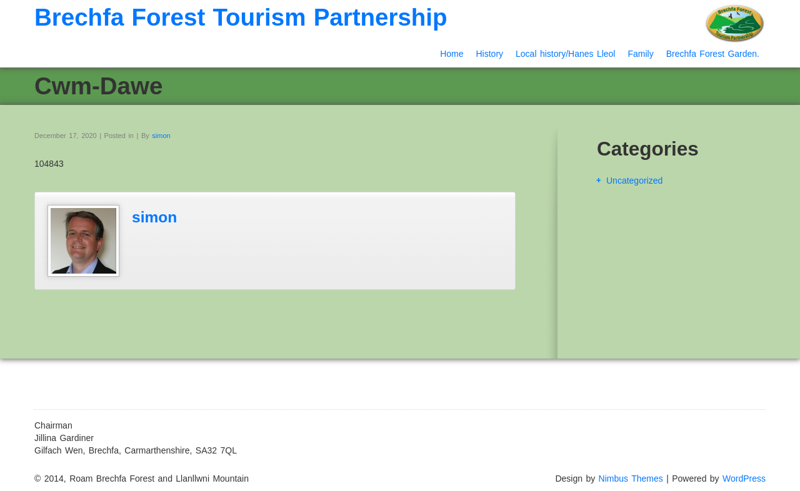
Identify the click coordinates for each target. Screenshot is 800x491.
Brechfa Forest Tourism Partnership (241, 17)
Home (451, 54)
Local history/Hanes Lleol (565, 54)
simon (161, 135)
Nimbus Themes (631, 479)
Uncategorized (634, 181)
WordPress (744, 479)
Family (640, 54)
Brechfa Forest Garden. (712, 54)
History (489, 54)
